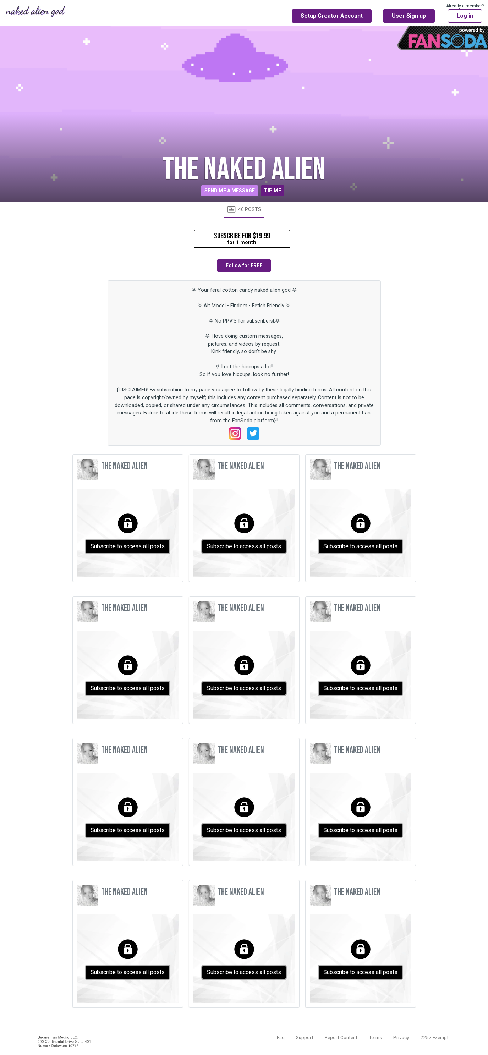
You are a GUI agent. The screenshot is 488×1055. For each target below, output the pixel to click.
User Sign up (409, 15)
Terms (375, 1037)
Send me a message (229, 190)
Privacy (401, 1037)
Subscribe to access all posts (128, 546)
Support (304, 1037)
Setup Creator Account (332, 15)
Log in (465, 15)
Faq (281, 1037)
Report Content (341, 1037)
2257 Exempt (434, 1037)
